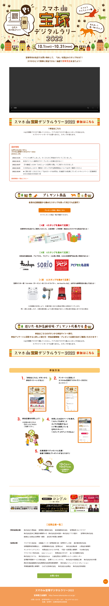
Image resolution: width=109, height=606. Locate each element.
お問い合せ (54, 576)
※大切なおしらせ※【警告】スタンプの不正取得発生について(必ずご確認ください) (52, 168)
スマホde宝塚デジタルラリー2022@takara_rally (23, 153)
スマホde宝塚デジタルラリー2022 (54, 590)
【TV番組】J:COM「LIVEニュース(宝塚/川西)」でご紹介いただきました (48, 164)
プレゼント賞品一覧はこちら (54, 210)
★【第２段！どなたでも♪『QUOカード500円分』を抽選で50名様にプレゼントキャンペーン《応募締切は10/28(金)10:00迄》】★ (60, 172)
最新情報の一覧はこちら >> (19, 178)
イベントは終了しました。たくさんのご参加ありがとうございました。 (48, 158)
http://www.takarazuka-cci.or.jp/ (62, 595)
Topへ (105, 581)
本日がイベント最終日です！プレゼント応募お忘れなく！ (43, 161)
